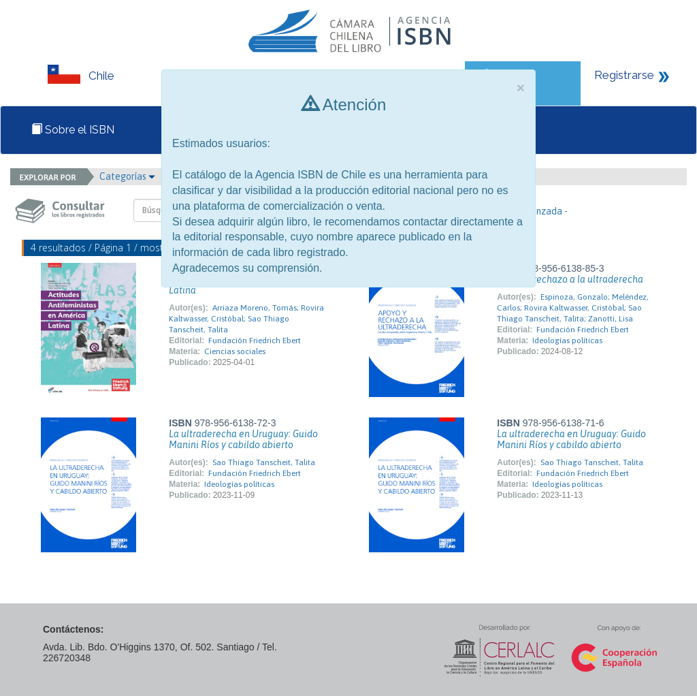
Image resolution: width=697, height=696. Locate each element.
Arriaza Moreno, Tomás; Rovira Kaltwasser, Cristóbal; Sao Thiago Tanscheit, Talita (246, 318)
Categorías (127, 176)
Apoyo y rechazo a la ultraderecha (570, 279)
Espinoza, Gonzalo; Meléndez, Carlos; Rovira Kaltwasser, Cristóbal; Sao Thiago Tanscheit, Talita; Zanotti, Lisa (572, 307)
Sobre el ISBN (72, 129)
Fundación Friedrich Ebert (254, 340)
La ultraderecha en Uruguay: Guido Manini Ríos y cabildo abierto (243, 439)
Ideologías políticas (567, 340)
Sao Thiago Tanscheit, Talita (263, 462)
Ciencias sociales (234, 351)
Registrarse (624, 75)
